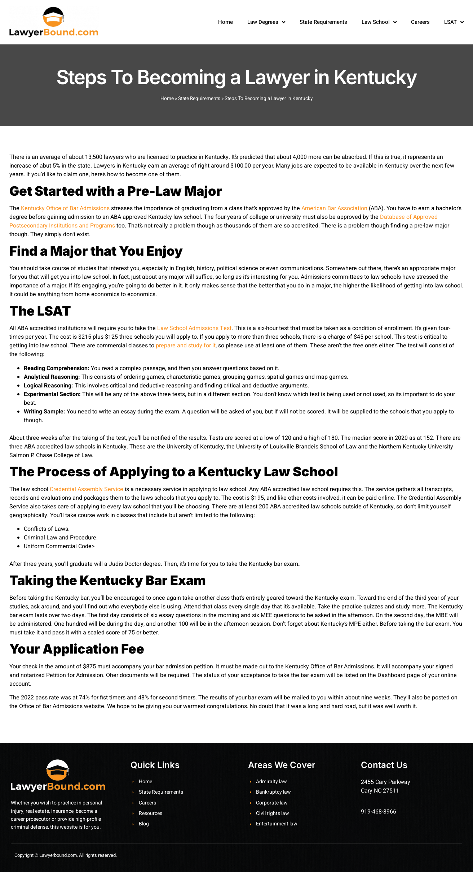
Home (225, 22)
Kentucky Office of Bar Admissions (65, 208)
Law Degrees (266, 22)
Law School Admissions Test (194, 328)
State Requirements (323, 22)
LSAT (454, 22)
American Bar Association (334, 208)
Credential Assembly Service (86, 489)
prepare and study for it (186, 345)
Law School (379, 22)
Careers (420, 22)
